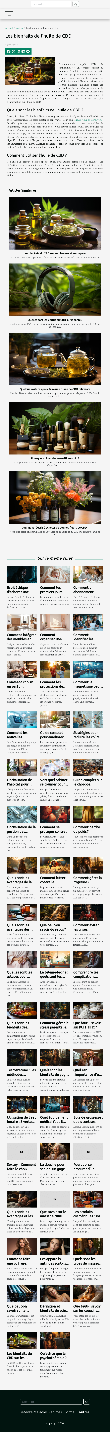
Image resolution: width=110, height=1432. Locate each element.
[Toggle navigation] (9, 14)
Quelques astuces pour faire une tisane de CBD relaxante (55, 389)
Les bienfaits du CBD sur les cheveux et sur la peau (55, 253)
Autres (19, 28)
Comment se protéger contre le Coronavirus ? (54, 831)
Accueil (9, 28)
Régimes (55, 1412)
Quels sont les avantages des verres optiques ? (20, 929)
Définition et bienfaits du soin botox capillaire (53, 1310)
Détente (26, 1412)
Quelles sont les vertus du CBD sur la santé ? (55, 319)
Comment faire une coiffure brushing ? (18, 1263)
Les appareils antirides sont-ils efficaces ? (53, 1263)
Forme (69, 1412)
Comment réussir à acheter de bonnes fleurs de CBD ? (55, 527)
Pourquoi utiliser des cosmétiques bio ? (55, 458)
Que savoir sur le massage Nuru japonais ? (53, 1216)
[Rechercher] (51, 4)
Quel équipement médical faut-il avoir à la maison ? (54, 1122)
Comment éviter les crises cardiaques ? (86, 929)
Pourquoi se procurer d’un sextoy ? (84, 1169)
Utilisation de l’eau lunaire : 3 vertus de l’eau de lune (21, 1122)
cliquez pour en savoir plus (88, 119)
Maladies (41, 1412)
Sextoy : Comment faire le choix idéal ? (21, 1169)
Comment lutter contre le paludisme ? (52, 882)
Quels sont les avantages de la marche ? (19, 882)
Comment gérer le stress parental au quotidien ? (54, 1027)
